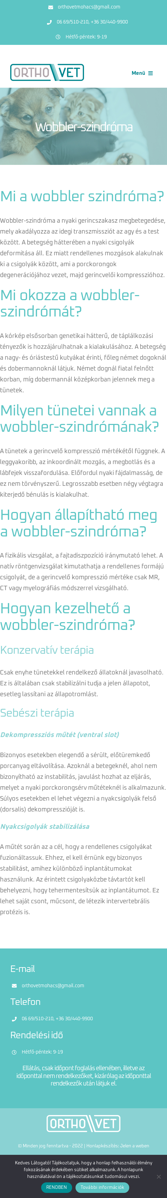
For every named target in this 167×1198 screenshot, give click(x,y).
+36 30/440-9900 (109, 22)
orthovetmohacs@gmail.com (89, 7)
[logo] (47, 67)
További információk (102, 1187)
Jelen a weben (134, 1146)
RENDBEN (56, 1187)
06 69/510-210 (72, 22)
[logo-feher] (83, 1118)
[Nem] (158, 1176)
